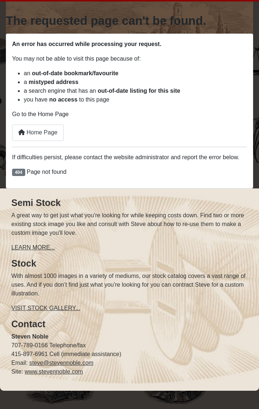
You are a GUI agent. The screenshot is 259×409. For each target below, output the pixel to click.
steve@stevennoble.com (61, 363)
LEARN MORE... (33, 247)
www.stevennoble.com (54, 371)
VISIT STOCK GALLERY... (45, 308)
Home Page (37, 132)
